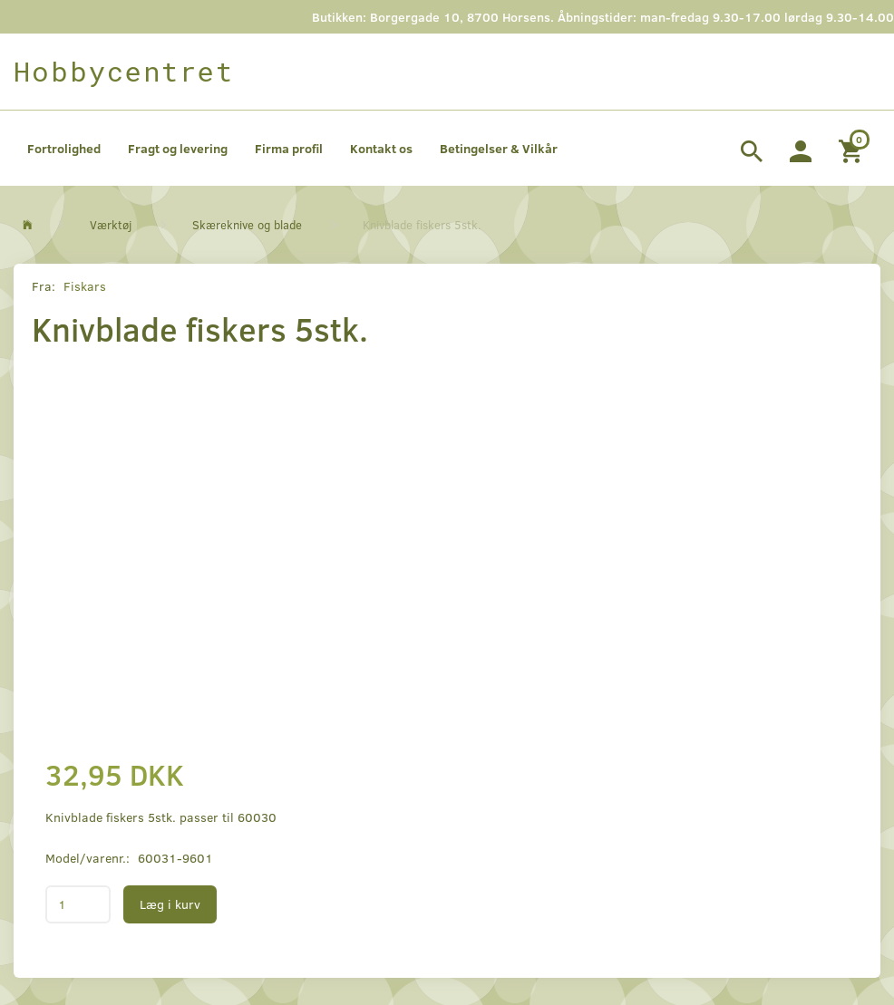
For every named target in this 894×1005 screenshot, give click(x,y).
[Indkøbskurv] (852, 149)
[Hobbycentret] (124, 72)
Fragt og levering (178, 148)
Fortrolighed (64, 148)
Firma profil (289, 148)
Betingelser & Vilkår (499, 148)
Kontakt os (381, 148)
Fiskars (84, 286)
